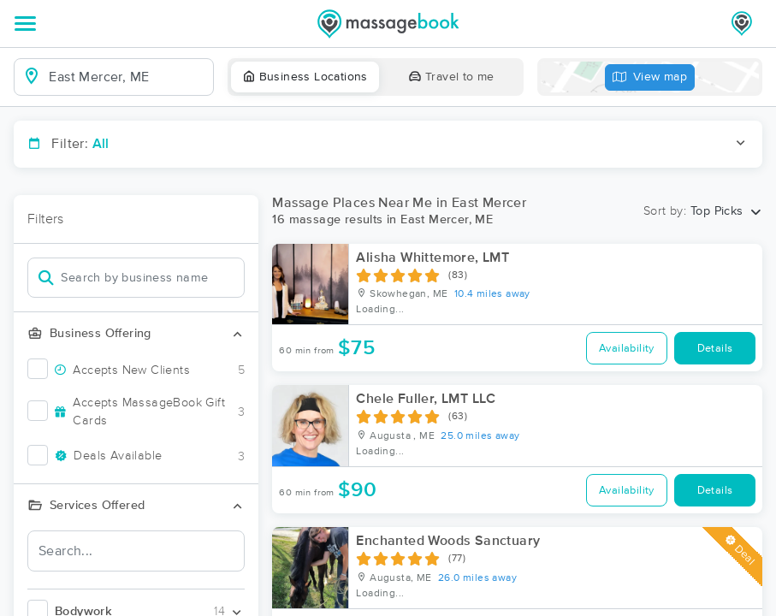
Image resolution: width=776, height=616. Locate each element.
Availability (627, 348)
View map (650, 77)
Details (715, 348)
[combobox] (127, 77)
